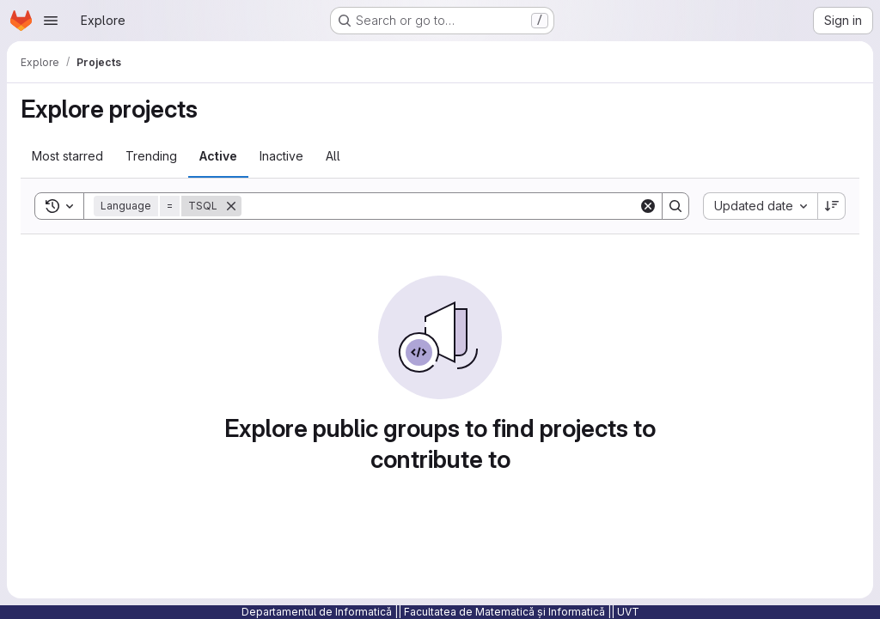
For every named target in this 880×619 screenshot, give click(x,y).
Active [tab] (218, 156)
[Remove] (231, 206)
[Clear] (648, 206)
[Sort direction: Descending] (832, 206)
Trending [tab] (151, 156)
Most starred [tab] (67, 156)
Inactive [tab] (281, 156)
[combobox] (760, 206)
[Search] (440, 206)
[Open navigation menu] (50, 20)
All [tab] (333, 156)
